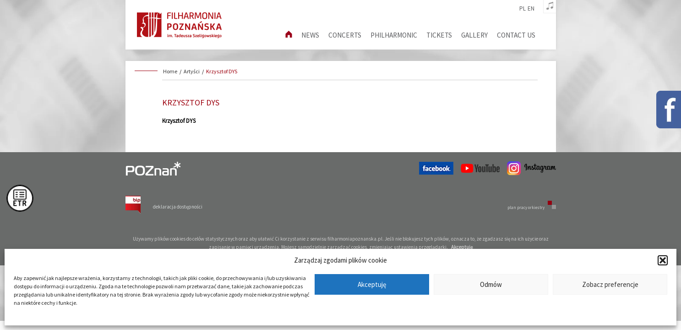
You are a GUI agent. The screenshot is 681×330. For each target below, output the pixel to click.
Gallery (474, 35)
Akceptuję (372, 284)
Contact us (516, 35)
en (531, 8)
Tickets (439, 35)
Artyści (192, 71)
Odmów (491, 284)
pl (522, 8)
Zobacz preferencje (610, 284)
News (310, 35)
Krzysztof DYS (221, 71)
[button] (662, 260)
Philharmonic (393, 35)
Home (170, 71)
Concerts (344, 35)
